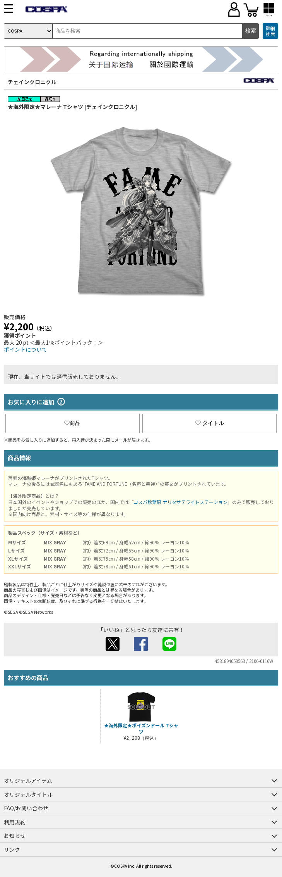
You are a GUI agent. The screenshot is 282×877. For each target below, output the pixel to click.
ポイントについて (25, 349)
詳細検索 (270, 31)
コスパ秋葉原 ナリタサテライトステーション (180, 502)
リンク (12, 849)
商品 (72, 423)
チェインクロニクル (32, 82)
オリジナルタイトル (28, 794)
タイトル (209, 423)
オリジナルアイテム (28, 780)
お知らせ (15, 835)
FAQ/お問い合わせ (26, 808)
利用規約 (15, 822)
